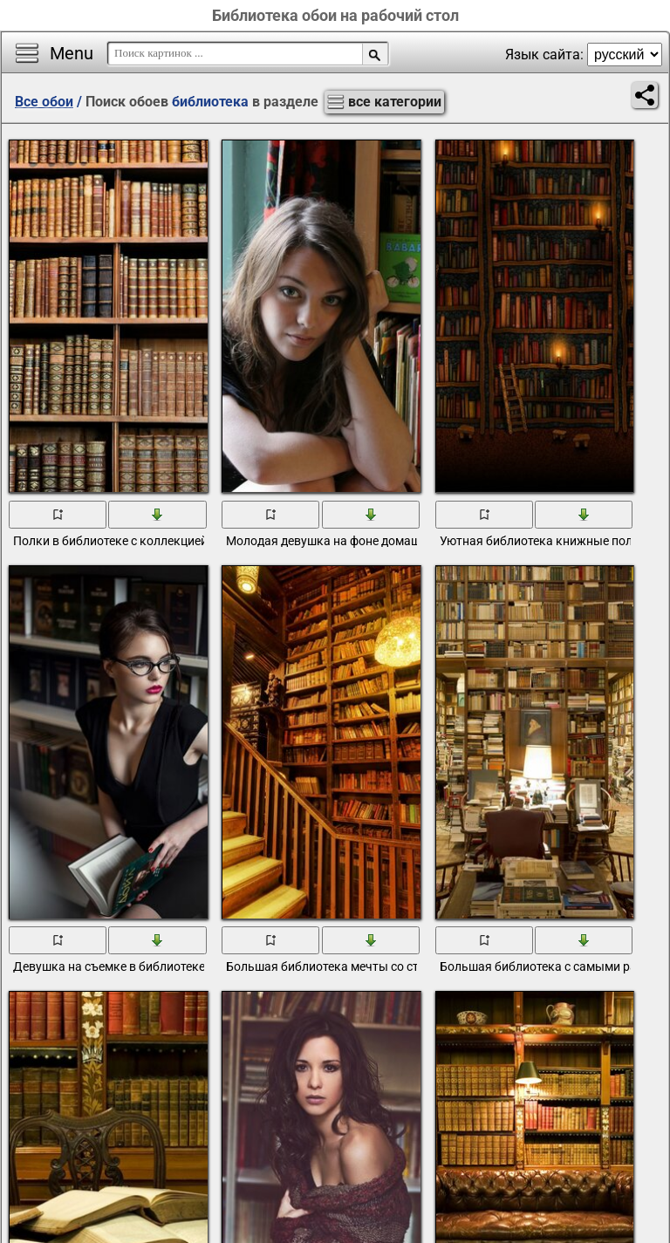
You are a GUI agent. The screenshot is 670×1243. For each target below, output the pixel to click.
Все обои (44, 101)
